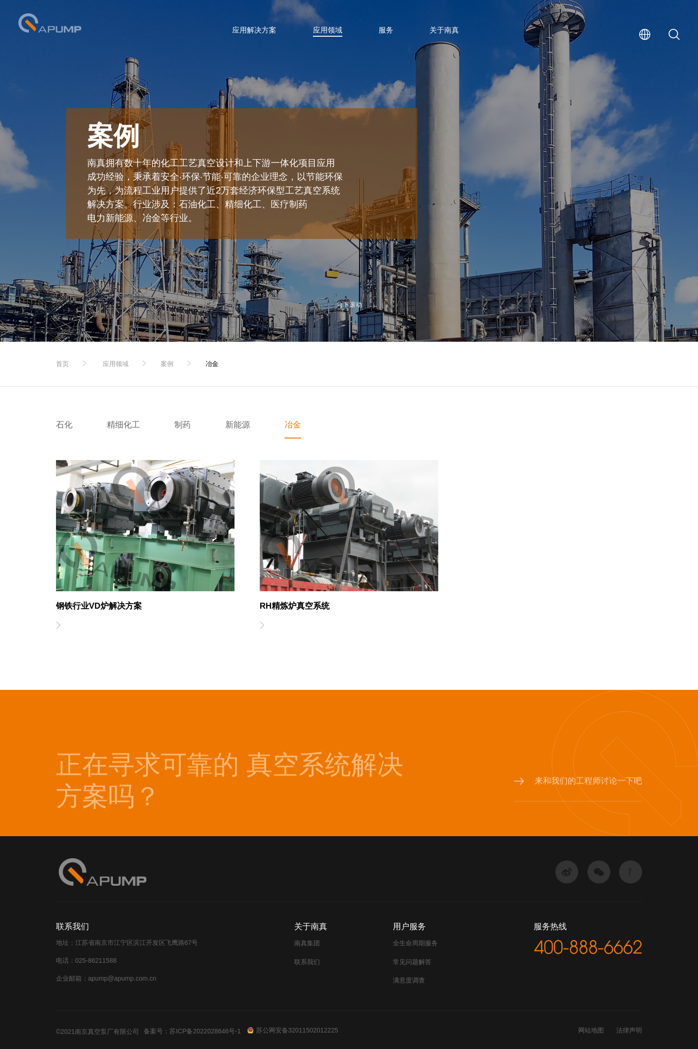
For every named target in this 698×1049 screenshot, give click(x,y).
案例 (167, 363)
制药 (182, 424)
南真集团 (307, 943)
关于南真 (444, 30)
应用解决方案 (254, 30)
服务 (386, 30)
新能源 (237, 424)
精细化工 (123, 424)
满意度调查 (409, 980)
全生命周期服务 (415, 943)
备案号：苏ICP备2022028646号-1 (192, 1031)
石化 (64, 424)
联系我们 (307, 962)
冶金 (212, 363)
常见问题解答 (412, 962)
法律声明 (629, 1030)
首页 (62, 363)
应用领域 (327, 30)
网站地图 (591, 1030)
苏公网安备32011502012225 (292, 1030)
